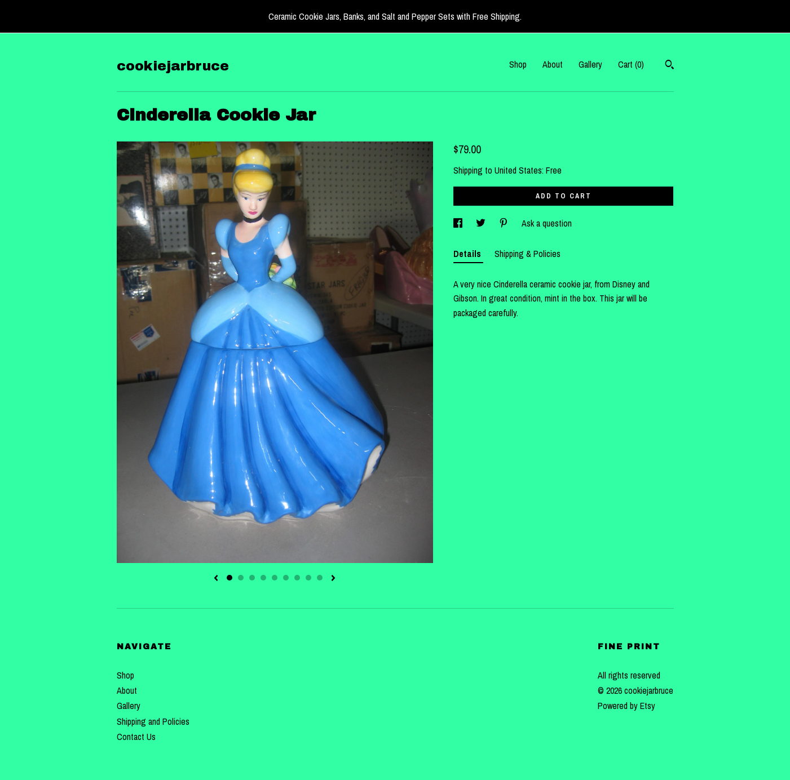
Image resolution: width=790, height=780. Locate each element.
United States (518, 170)
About (552, 64)
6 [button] (286, 577)
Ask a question (547, 223)
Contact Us (136, 736)
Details (468, 253)
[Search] (669, 66)
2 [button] (241, 577)
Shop (518, 64)
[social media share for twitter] (482, 223)
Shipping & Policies (527, 253)
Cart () (631, 64)
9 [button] (320, 577)
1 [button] (229, 577)
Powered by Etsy (626, 705)
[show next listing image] (333, 579)
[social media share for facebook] (459, 223)
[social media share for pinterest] (504, 223)
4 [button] (263, 577)
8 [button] (308, 577)
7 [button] (297, 577)
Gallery (590, 64)
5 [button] (274, 577)
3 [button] (252, 577)
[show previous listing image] (216, 579)
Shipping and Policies (153, 721)
